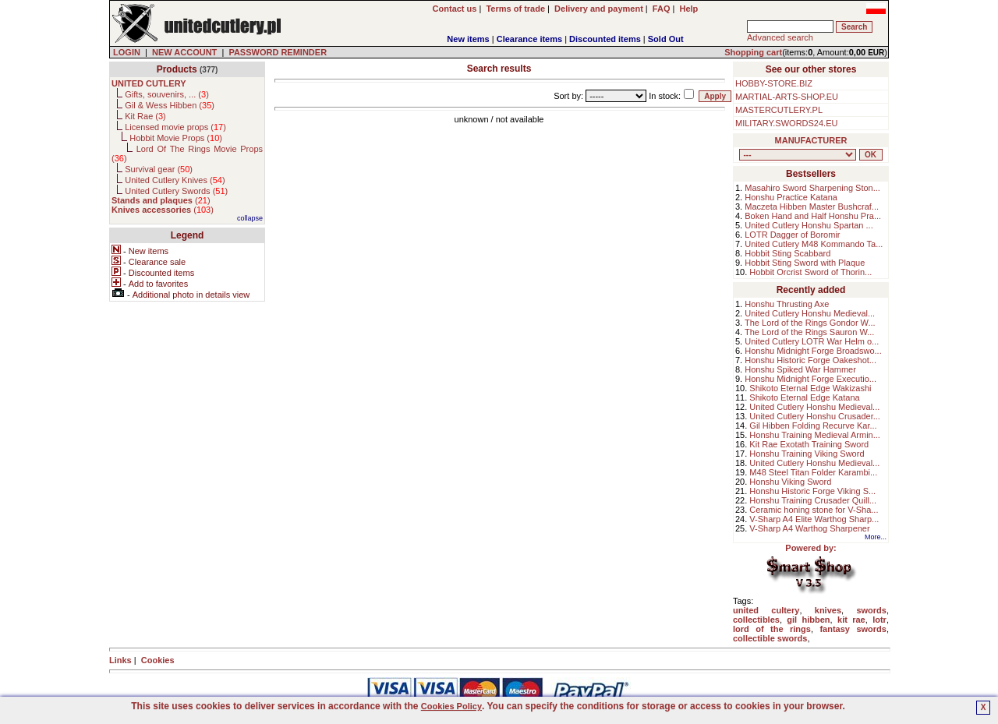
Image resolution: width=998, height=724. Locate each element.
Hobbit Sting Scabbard (787, 253)
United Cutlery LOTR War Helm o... (812, 341)
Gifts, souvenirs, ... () (167, 94)
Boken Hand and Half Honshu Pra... (813, 216)
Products (177, 69)
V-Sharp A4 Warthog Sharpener (809, 528)
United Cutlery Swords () (176, 191)
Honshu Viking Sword (790, 481)
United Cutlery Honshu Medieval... (810, 313)
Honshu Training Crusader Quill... (812, 500)
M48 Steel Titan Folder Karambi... (813, 472)
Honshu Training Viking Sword (806, 453)
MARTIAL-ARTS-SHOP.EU (786, 96)
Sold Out (666, 39)
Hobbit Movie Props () (175, 138)
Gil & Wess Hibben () (169, 105)
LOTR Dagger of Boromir (792, 234)
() (161, 200)
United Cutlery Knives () (175, 180)
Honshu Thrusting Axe (787, 304)
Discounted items (605, 39)
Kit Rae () (145, 116)
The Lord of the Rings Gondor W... (810, 322)
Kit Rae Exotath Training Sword (809, 444)
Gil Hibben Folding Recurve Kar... (812, 425)
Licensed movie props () (175, 127)
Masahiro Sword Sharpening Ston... (812, 187)
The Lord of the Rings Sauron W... (809, 332)
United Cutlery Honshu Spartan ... (808, 225)
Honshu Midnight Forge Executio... (810, 378)
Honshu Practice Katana (791, 197)
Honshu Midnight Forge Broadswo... (813, 350)
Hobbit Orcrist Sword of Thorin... (810, 272)
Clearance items (529, 39)
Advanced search (780, 37)
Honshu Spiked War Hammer (800, 369)
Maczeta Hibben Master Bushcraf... (812, 206)
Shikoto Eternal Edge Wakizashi (810, 388)
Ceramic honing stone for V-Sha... (813, 509)
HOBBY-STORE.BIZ (773, 83)
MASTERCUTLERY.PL (779, 110)
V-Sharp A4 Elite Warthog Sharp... (814, 519)
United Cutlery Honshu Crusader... (814, 416)
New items (468, 39)
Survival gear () (159, 169)
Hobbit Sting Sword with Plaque (805, 262)
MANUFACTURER (811, 140)
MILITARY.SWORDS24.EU (786, 123)
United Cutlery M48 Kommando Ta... (814, 244)
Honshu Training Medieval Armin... (814, 435)
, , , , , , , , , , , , (797, 155)
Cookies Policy (451, 706)
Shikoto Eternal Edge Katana (804, 397)
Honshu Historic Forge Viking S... (812, 491)
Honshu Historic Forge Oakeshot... (810, 360)
